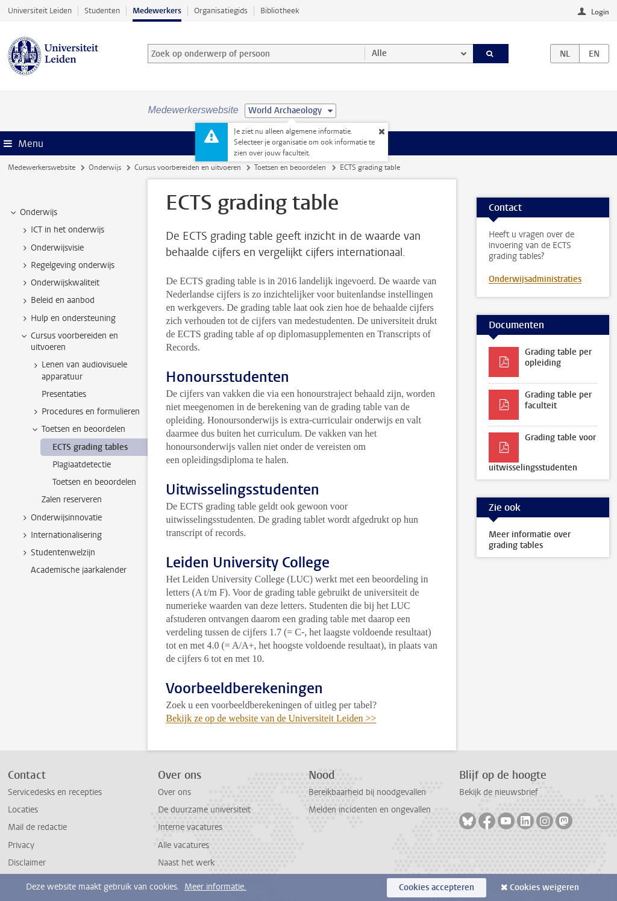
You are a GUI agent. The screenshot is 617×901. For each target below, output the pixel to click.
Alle (379, 53)
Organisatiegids (221, 10)
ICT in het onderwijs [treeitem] (61, 230)
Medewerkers (157, 10)
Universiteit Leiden (40, 10)
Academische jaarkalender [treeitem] (79, 570)
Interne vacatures (190, 827)
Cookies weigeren (544, 887)
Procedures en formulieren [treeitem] (85, 412)
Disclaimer (27, 862)
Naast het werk (186, 862)
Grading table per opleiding (558, 357)
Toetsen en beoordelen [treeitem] (77, 429)
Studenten (102, 10)
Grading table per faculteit (558, 400)
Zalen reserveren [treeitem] (72, 499)
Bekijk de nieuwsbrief (498, 792)
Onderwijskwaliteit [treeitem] (59, 283)
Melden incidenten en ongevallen (369, 809)
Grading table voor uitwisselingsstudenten (542, 452)
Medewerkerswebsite (41, 167)
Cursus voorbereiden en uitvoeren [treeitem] (68, 341)
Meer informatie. (215, 887)
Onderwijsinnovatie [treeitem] (60, 518)
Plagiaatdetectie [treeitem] (81, 464)
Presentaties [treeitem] (64, 394)
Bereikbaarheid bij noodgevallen (367, 792)
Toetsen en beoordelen (290, 167)
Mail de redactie (37, 827)
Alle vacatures (183, 845)
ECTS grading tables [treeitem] (90, 447)
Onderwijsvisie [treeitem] (51, 248)
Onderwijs (105, 167)
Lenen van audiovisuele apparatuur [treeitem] (78, 370)
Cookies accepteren (436, 887)
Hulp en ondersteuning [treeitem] (67, 319)
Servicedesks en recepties (55, 792)
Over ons (174, 792)
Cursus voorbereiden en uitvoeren (187, 167)
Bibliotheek (279, 10)
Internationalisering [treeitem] (60, 535)
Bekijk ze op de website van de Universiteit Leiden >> (271, 718)
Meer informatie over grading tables (530, 540)
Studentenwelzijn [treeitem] (57, 553)
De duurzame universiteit (204, 809)
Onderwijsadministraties (535, 279)
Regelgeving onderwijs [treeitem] (66, 266)
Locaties (23, 809)
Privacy (21, 845)
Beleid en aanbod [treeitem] (57, 301)
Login (600, 12)
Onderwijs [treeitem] (32, 213)
